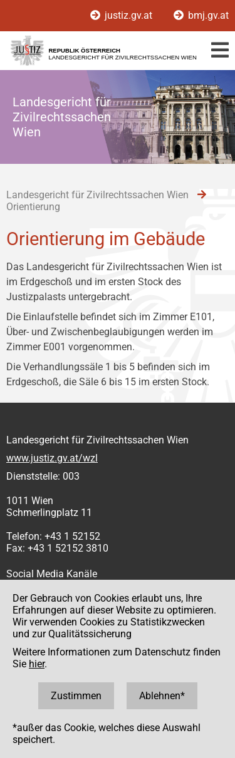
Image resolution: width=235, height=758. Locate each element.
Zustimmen (76, 696)
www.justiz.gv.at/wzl (52, 458)
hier (36, 664)
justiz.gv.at (122, 15)
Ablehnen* (162, 696)
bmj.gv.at (201, 15)
